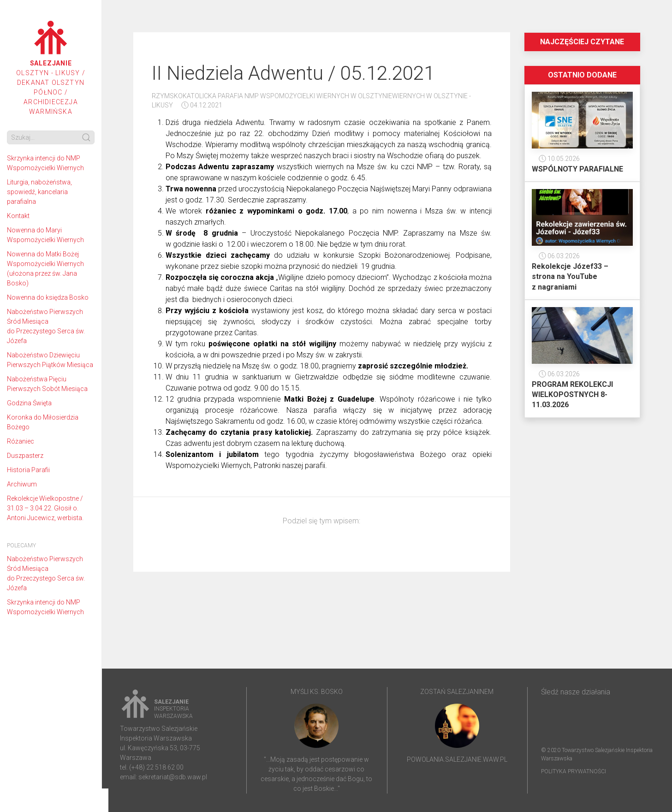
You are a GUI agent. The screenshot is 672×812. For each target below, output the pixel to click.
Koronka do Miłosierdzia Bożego (42, 422)
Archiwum (22, 484)
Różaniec (20, 441)
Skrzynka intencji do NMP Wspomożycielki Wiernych (45, 163)
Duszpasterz (25, 455)
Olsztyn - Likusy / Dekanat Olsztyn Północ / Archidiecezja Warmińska (50, 68)
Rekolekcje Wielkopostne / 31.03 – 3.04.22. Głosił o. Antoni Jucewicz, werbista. (45, 508)
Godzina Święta (29, 403)
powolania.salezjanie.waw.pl (457, 759)
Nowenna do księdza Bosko (48, 297)
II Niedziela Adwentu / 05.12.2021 (293, 73)
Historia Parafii (28, 470)
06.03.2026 (559, 256)
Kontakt (18, 215)
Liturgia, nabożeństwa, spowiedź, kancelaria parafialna (39, 191)
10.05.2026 (559, 158)
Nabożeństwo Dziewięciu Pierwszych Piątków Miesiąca (50, 359)
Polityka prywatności (573, 771)
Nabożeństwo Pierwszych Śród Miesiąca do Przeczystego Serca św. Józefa (46, 326)
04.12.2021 (201, 105)
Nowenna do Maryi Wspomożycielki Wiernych (45, 234)
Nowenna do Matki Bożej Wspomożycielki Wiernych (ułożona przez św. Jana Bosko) (45, 268)
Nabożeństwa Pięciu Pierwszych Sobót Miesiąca (47, 383)
